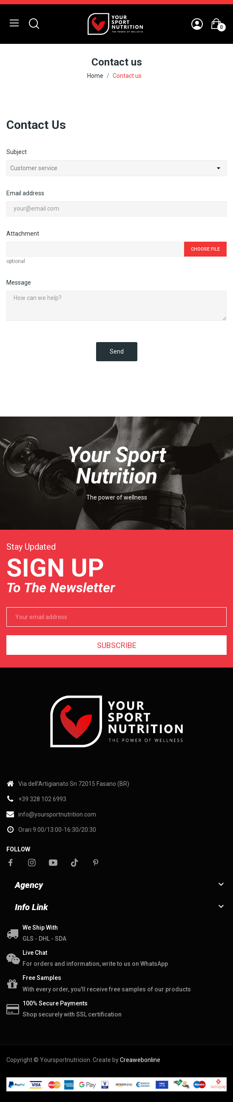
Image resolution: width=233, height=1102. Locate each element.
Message (18, 282)
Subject (16, 151)
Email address (25, 193)
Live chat (35, 952)
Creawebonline (140, 1059)
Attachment (22, 233)
